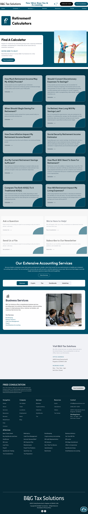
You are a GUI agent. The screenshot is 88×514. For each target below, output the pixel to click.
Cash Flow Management (12, 321)
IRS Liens (5, 442)
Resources (5, 418)
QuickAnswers (48, 448)
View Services (44, 275)
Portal (72, 8)
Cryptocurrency (40, 412)
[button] (16, 8)
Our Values (22, 409)
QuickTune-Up (28, 451)
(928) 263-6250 (66, 4)
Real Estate (48, 451)
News (21, 422)
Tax (37, 422)
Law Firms (5, 445)
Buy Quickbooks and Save (10, 436)
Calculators (57, 412)
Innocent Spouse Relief (30, 439)
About (4, 412)
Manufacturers (28, 445)
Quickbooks (39, 418)
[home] (10, 4)
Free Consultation (81, 4)
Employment (23, 418)
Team (21, 412)
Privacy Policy (47, 507)
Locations (22, 415)
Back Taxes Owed (8, 433)
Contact (84, 8)
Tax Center (57, 418)
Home (3, 8)
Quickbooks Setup (70, 448)
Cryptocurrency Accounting (52, 436)
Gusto (56, 409)
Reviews (44, 8)
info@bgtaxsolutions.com (77, 409)
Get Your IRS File (69, 436)
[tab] (22, 283)
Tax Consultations (8, 453)
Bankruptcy (27, 433)
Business (38, 409)
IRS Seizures (48, 442)
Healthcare (6, 439)
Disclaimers (40, 507)
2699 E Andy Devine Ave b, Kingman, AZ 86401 (77, 416)
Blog (21, 425)
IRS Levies (68, 439)
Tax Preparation (28, 453)
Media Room (6, 425)
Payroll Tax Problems (29, 448)
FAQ (4, 428)
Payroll (7, 323)
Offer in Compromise (71, 445)
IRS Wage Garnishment (71, 442)
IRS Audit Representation (51, 439)
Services (5, 415)
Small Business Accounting (13, 325)
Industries (38, 415)
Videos (56, 415)
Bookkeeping (9, 317)
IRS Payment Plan (28, 442)
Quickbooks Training (8, 451)
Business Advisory (10, 319)
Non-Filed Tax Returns (51, 445)
